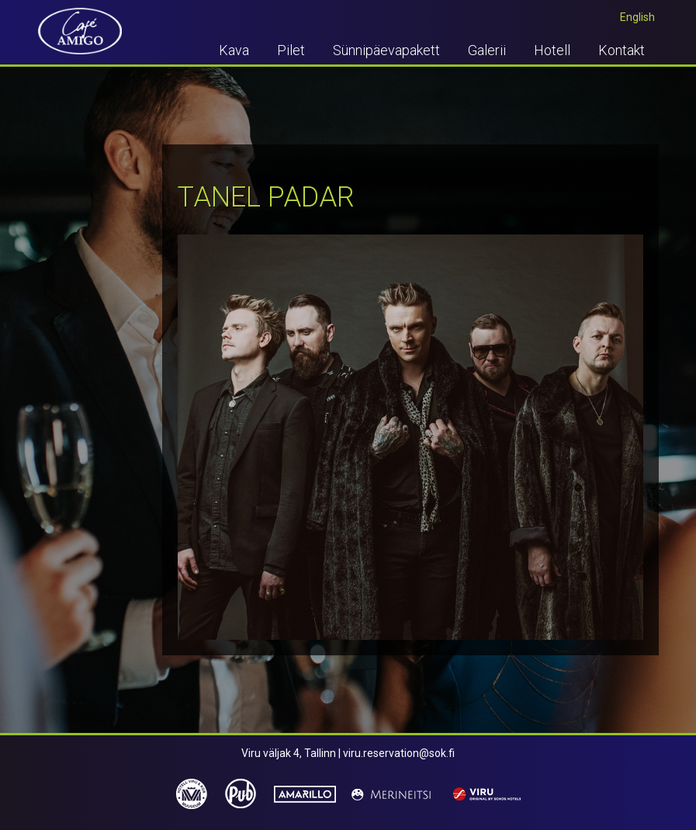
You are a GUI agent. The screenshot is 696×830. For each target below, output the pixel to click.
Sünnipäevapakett (386, 50)
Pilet (291, 50)
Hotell (552, 50)
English (637, 17)
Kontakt (621, 50)
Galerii (487, 50)
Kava (234, 50)
